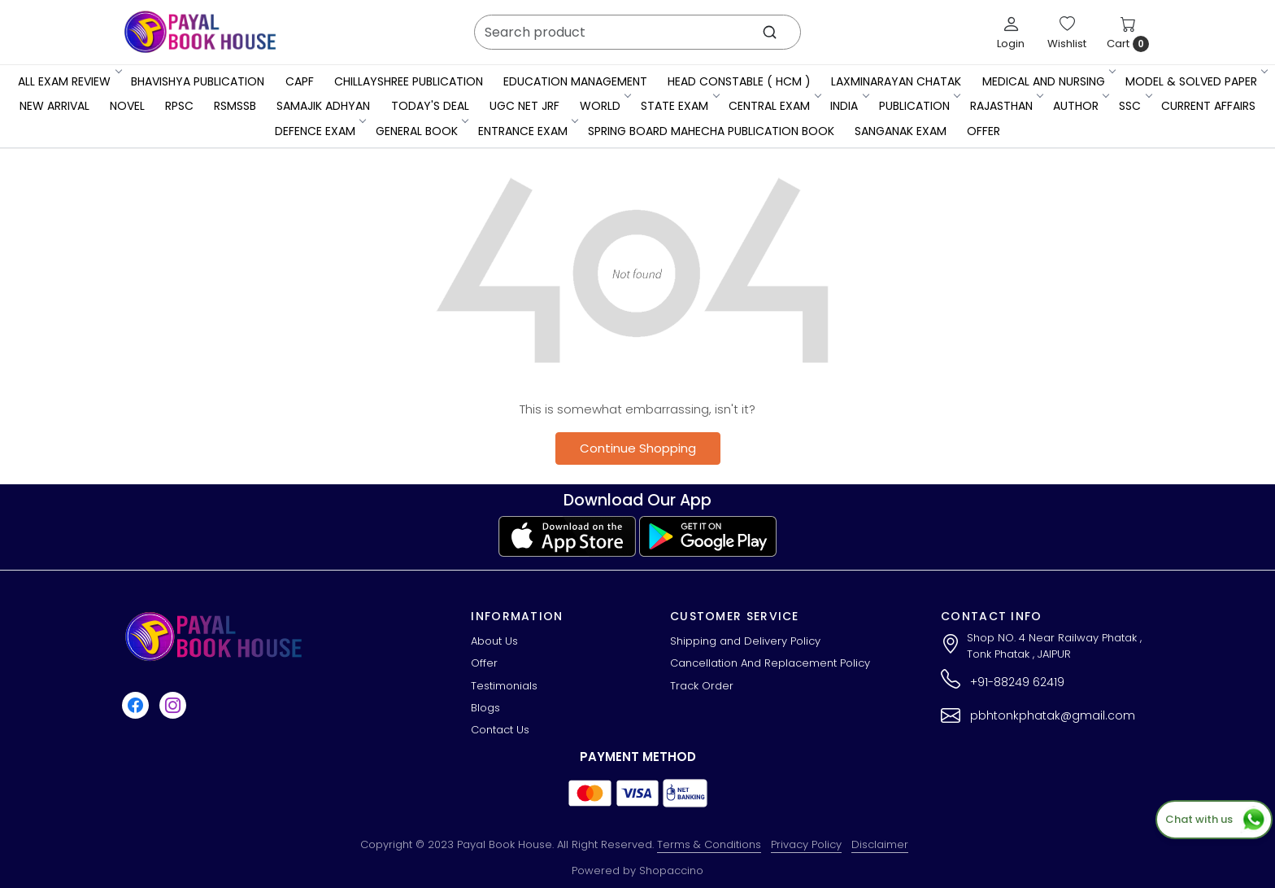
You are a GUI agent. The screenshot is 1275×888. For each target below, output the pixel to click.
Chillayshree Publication (408, 81)
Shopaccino (671, 870)
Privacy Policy (806, 844)
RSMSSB (235, 106)
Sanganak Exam (900, 131)
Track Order (701, 685)
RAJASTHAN (1006, 106)
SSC (1134, 106)
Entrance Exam (527, 131)
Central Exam (774, 106)
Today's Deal (430, 106)
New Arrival (54, 106)
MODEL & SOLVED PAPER (1195, 81)
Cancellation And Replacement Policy (770, 663)
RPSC (179, 106)
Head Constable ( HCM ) (739, 81)
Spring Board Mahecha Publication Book (711, 131)
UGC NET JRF (524, 106)
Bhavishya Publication (197, 81)
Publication (919, 106)
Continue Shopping (638, 448)
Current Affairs (1208, 106)
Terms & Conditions (709, 844)
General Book (421, 131)
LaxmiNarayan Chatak (896, 81)
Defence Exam (319, 131)
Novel (127, 106)
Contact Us (500, 729)
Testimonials (504, 685)
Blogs (485, 707)
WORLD (604, 106)
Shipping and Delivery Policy (745, 641)
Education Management (575, 81)
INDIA (848, 106)
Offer (983, 131)
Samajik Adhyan (323, 106)
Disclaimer (879, 844)
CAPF (299, 81)
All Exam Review (69, 81)
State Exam (679, 106)
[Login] (1010, 32)
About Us (494, 641)
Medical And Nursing (1048, 81)
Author (1080, 106)
